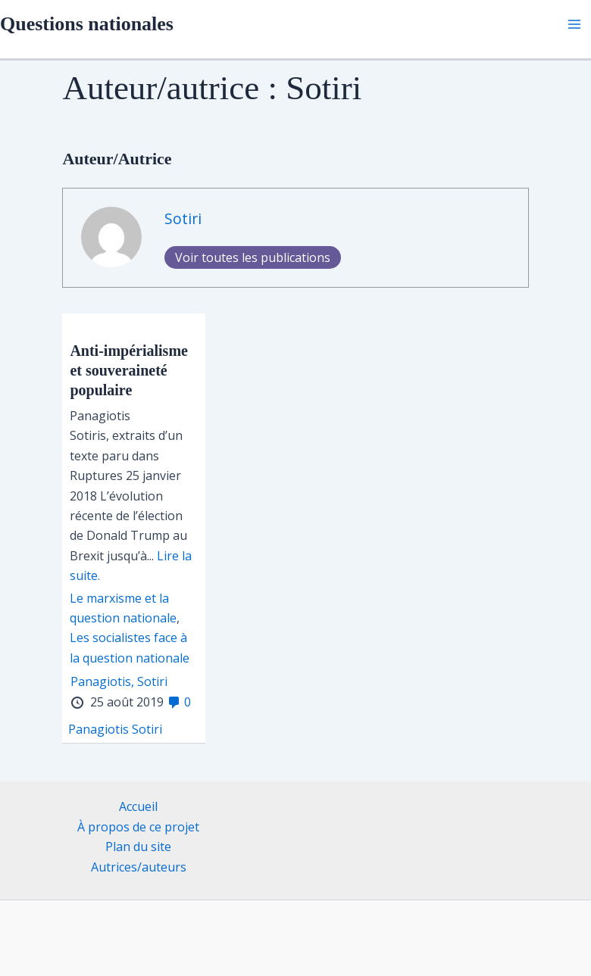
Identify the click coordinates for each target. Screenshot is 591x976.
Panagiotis (98, 729)
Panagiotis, (102, 681)
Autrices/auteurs (138, 867)
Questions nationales (87, 24)
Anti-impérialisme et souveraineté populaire (129, 370)
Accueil (138, 806)
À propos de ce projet (138, 827)
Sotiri (183, 218)
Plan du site (138, 846)
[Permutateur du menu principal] (574, 24)
